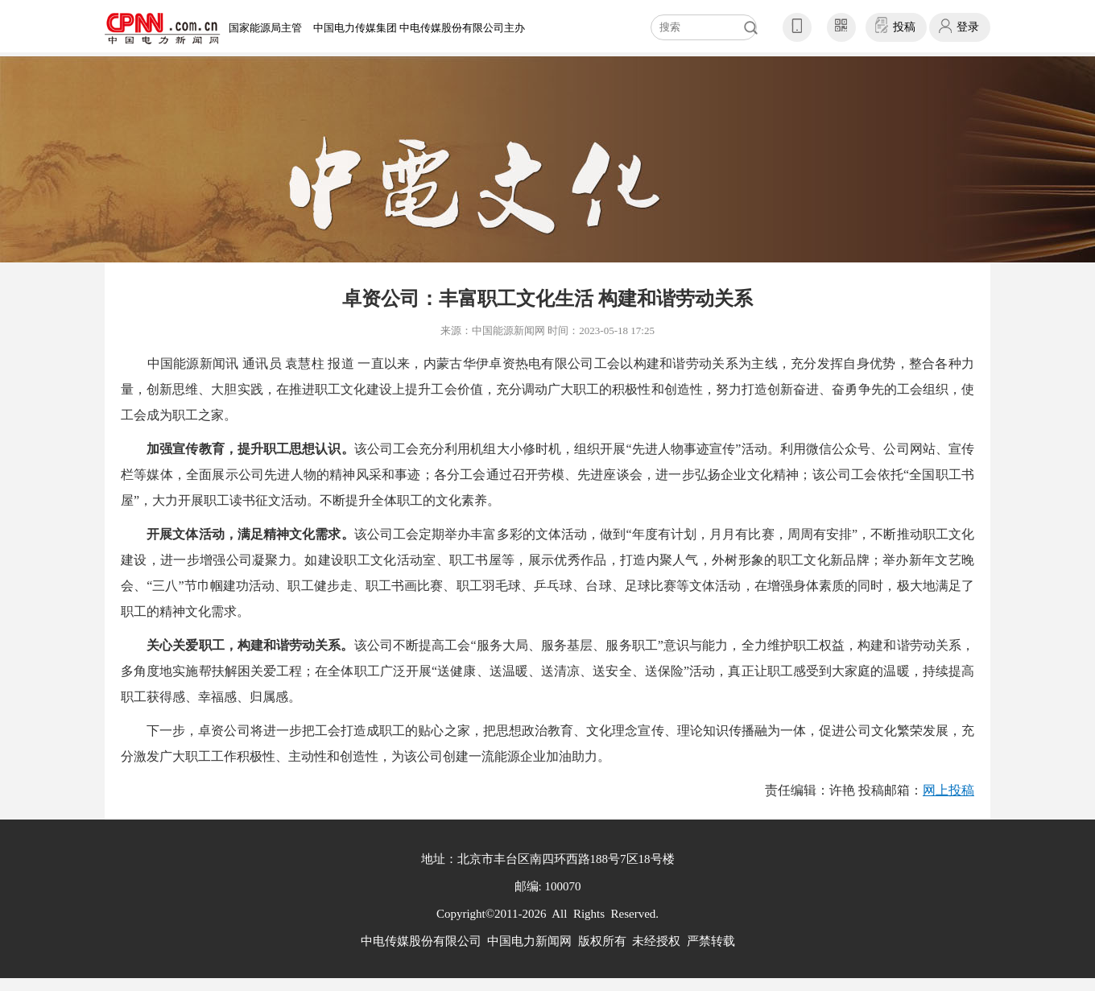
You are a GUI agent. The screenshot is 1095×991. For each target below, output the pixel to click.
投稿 (904, 27)
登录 (968, 27)
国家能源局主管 (265, 28)
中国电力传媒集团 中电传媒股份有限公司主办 (419, 28)
